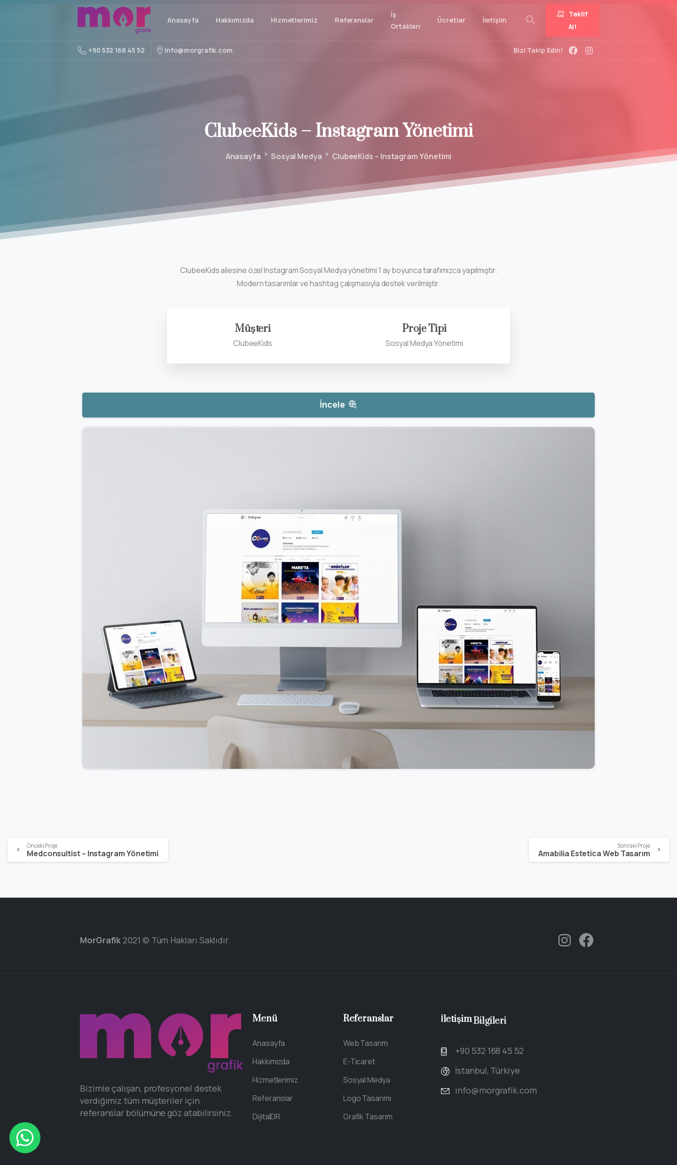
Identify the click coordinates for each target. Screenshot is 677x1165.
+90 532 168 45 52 (111, 50)
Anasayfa (242, 156)
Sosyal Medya (295, 156)
